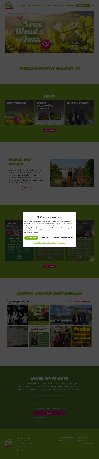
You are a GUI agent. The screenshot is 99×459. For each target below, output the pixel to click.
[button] (74, 215)
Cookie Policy (38, 243)
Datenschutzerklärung (50, 243)
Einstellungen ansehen (63, 238)
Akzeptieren (31, 238)
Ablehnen (45, 238)
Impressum (61, 243)
